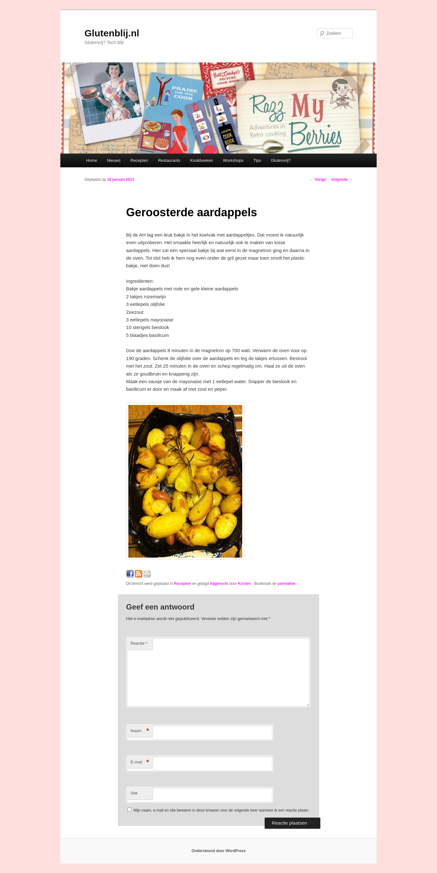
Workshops (233, 160)
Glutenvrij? (281, 160)
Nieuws (113, 160)
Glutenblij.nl (111, 33)
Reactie (139, 643)
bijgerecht (219, 583)
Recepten (139, 160)
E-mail (140, 762)
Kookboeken (201, 160)
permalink (287, 583)
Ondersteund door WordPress (218, 851)
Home (91, 160)
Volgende (342, 179)
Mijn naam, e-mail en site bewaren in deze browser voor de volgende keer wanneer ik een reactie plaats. (221, 810)
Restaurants (169, 160)
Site (134, 793)
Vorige (318, 179)
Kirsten (245, 583)
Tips (257, 160)
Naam (140, 731)
